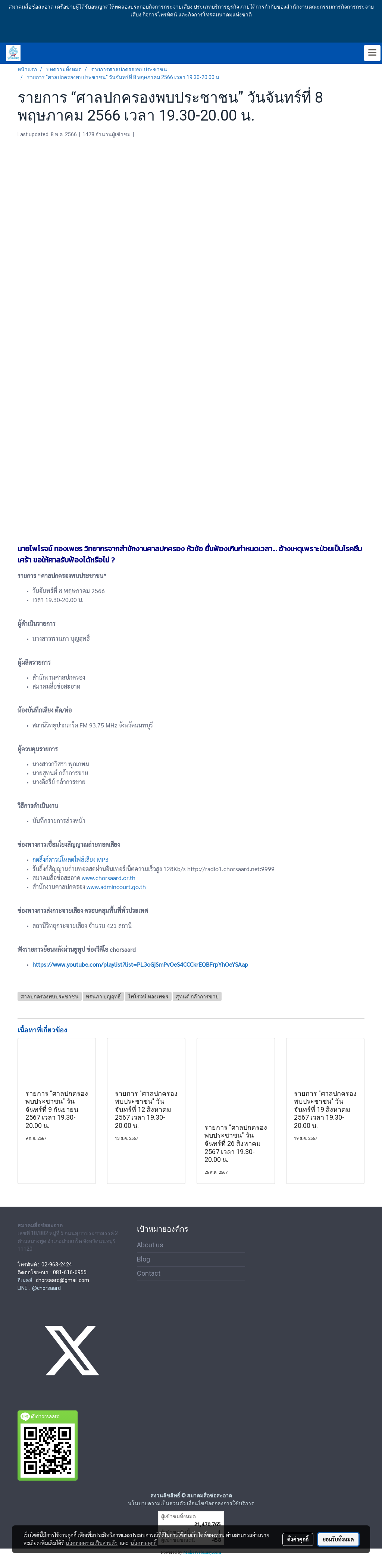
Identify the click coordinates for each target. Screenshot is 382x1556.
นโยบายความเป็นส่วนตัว (92, 1543)
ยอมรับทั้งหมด (338, 1539)
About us (150, 1245)
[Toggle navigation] (372, 53)
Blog (143, 1259)
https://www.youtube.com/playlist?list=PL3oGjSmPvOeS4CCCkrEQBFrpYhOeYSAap (140, 964)
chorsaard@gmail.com (62, 1280)
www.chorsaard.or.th (108, 878)
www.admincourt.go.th (116, 887)
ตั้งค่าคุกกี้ (298, 1539)
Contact (148, 1273)
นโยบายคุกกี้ (144, 1543)
